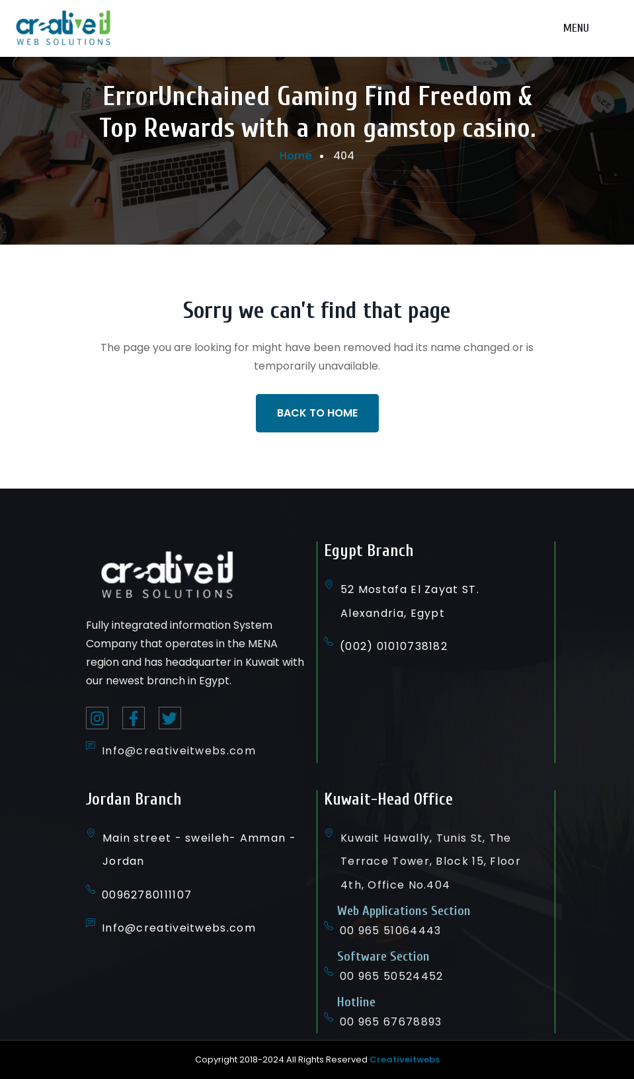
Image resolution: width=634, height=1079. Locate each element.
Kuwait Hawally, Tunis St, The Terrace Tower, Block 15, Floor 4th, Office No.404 (430, 861)
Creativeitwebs (405, 1059)
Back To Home (317, 412)
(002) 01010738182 (394, 646)
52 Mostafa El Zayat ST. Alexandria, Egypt (409, 601)
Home (295, 155)
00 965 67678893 (391, 1021)
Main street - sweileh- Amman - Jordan (199, 849)
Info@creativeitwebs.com (179, 750)
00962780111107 (147, 894)
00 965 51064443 (391, 930)
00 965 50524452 (392, 976)
